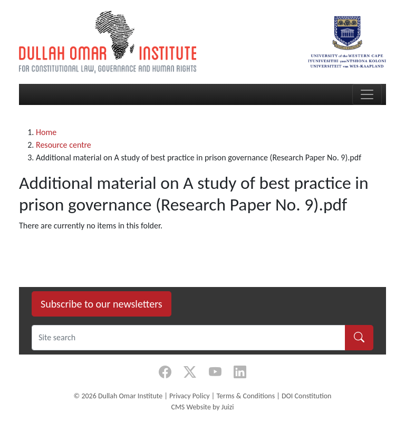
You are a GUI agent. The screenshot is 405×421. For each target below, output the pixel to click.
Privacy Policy (189, 395)
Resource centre (63, 145)
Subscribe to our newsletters (101, 304)
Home (46, 132)
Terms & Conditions (245, 395)
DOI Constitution (306, 395)
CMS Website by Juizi (202, 407)
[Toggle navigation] (367, 94)
